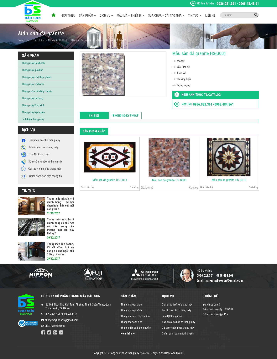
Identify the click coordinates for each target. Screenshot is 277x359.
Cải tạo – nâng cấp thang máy (178, 327)
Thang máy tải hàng (32, 98)
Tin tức (194, 15)
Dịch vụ (106, 15)
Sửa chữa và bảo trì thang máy (178, 321)
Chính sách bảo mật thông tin (178, 333)
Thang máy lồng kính (33, 105)
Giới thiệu (68, 15)
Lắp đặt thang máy (172, 316)
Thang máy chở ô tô (33, 84)
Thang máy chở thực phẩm (36, 77)
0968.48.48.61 (249, 4)
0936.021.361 (226, 4)
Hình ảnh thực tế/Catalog (201, 95)
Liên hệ (210, 15)
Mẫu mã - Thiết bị (57, 40)
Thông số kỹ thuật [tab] (125, 115)
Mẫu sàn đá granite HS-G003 (169, 180)
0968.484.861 (224, 104)
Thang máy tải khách (33, 63)
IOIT (182, 353)
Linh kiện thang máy (33, 119)
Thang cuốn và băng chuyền (37, 91)
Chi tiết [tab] (94, 115)
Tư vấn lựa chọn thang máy (176, 310)
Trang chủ (23, 40)
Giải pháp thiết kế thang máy (177, 304)
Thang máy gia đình (32, 70)
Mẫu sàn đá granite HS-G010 (229, 180)
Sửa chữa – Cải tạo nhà (166, 15)
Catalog (134, 187)
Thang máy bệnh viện (33, 112)
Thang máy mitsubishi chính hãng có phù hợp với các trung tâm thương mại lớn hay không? (60, 226)
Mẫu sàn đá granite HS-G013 (109, 180)
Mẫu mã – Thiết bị (130, 15)
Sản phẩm (87, 15)
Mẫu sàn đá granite (81, 40)
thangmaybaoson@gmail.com (61, 320)
